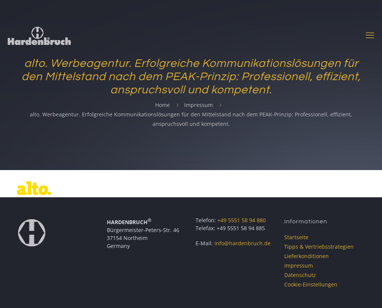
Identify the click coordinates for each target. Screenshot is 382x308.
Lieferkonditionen (306, 256)
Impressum (198, 104)
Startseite (296, 237)
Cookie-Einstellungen (310, 284)
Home (162, 104)
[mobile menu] (370, 34)
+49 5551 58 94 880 (241, 220)
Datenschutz (300, 275)
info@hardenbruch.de (242, 243)
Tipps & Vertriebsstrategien (319, 246)
